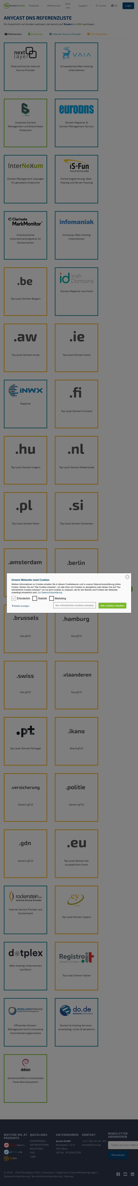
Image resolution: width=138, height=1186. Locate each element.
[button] (21, 606)
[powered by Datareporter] (127, 577)
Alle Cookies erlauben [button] (112, 605)
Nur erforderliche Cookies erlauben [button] (74, 605)
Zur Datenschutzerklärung (50, 592)
